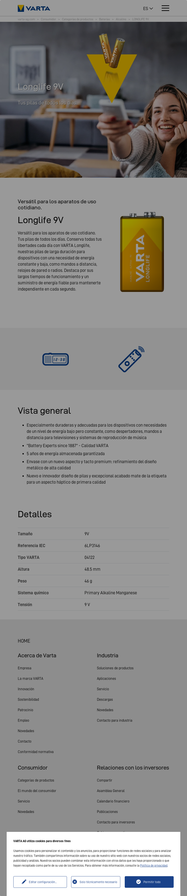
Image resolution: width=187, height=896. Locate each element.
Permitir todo (152, 882)
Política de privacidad (153, 865)
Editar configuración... (43, 882)
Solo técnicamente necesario (98, 882)
